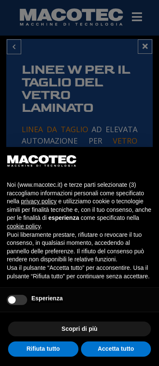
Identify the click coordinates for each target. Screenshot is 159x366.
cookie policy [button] (23, 226)
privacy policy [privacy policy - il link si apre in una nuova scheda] (38, 201)
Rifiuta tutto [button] (43, 348)
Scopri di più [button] (79, 328)
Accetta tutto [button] (116, 348)
